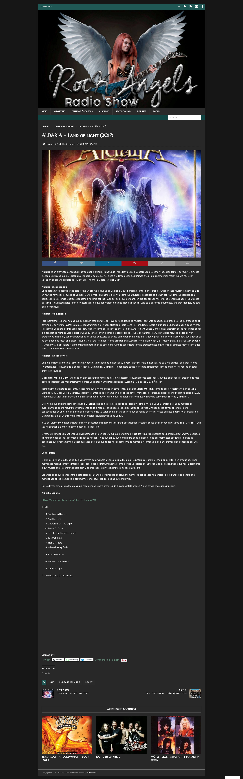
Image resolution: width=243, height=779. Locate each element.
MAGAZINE (59, 110)
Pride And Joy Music (69, 681)
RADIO (156, 110)
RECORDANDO (123, 110)
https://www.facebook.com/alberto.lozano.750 (69, 499)
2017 (52, 681)
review (89, 681)
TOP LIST (141, 110)
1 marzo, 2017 (51, 143)
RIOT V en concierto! (108, 755)
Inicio (44, 110)
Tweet (46, 658)
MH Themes (92, 772)
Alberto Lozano (68, 143)
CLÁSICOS (104, 110)
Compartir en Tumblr (107, 658)
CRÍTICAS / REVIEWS (82, 110)
